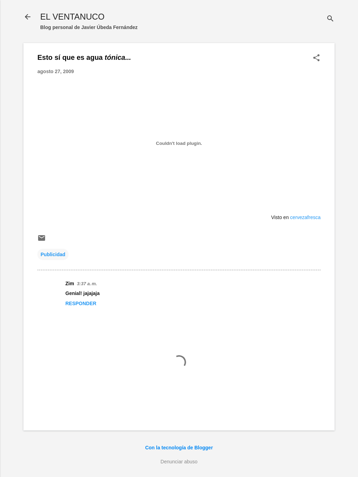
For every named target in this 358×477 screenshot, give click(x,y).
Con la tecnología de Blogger (179, 447)
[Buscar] (330, 19)
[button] (316, 58)
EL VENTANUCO (72, 16)
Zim (69, 283)
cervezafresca (305, 217)
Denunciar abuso (179, 461)
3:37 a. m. (87, 283)
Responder (80, 303)
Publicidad (53, 254)
